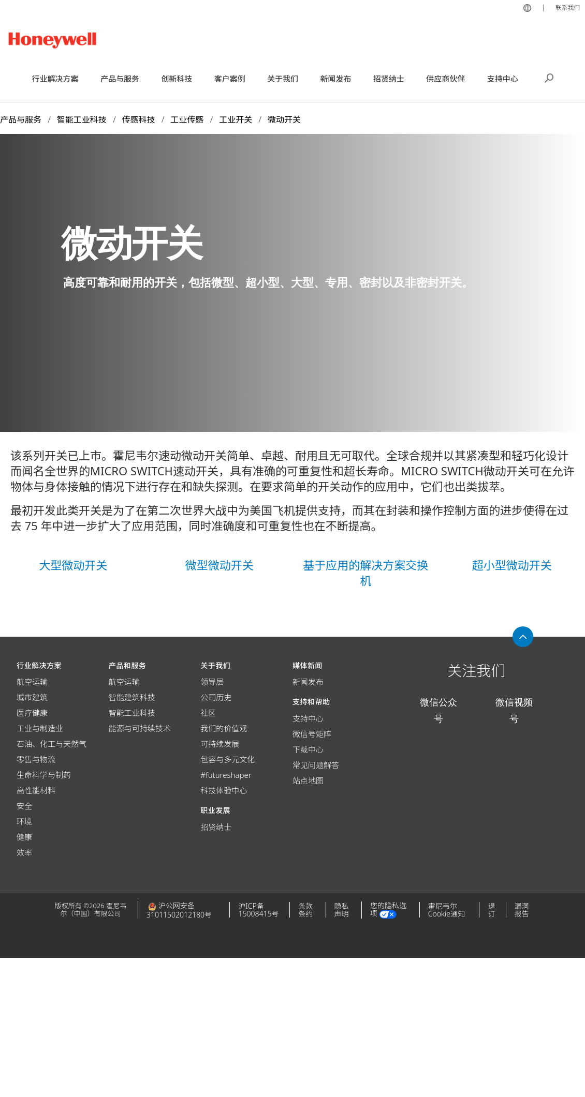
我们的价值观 (223, 728)
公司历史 (215, 697)
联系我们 (566, 7)
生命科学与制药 (44, 775)
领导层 (212, 682)
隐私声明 (341, 910)
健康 (24, 837)
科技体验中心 (223, 790)
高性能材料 (36, 790)
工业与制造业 (40, 728)
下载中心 (308, 749)
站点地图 (308, 780)
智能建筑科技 (132, 697)
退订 (491, 910)
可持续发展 (219, 744)
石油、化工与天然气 (51, 744)
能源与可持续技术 (140, 728)
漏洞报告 (522, 910)
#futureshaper (225, 775)
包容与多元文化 (227, 759)
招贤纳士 (215, 827)
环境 (24, 821)
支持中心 (308, 718)
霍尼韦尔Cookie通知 (446, 910)
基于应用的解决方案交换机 (365, 572)
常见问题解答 (315, 765)
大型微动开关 (73, 565)
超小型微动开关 (512, 565)
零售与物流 (36, 759)
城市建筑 (32, 697)
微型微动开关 (219, 565)
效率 (24, 852)
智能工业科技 (132, 713)
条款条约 (305, 910)
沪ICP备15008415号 (258, 910)
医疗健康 (32, 713)
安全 (24, 806)
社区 (208, 713)
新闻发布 (308, 682)
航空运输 (32, 682)
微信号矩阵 (311, 734)
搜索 (549, 77)
